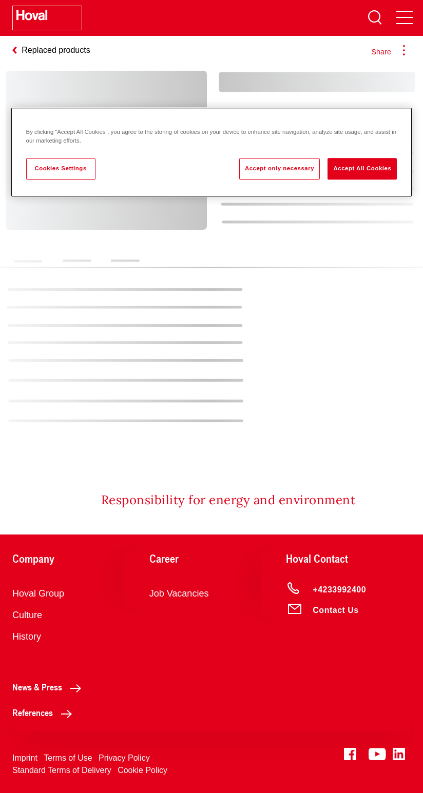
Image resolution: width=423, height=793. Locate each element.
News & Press (49, 686)
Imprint (24, 758)
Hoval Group (38, 593)
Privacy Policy (124, 758)
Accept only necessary (279, 168)
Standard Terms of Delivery (61, 770)
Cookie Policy (142, 770)
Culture (27, 615)
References (45, 712)
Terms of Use (68, 758)
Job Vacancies (179, 593)
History (26, 636)
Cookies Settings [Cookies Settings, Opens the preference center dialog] (60, 168)
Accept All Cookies (362, 168)
